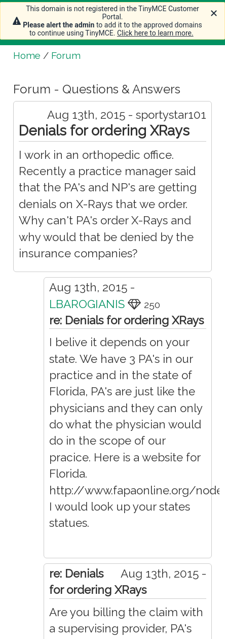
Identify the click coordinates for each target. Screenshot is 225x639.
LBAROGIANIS (87, 304)
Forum (66, 55)
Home (27, 55)
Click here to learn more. (155, 33)
